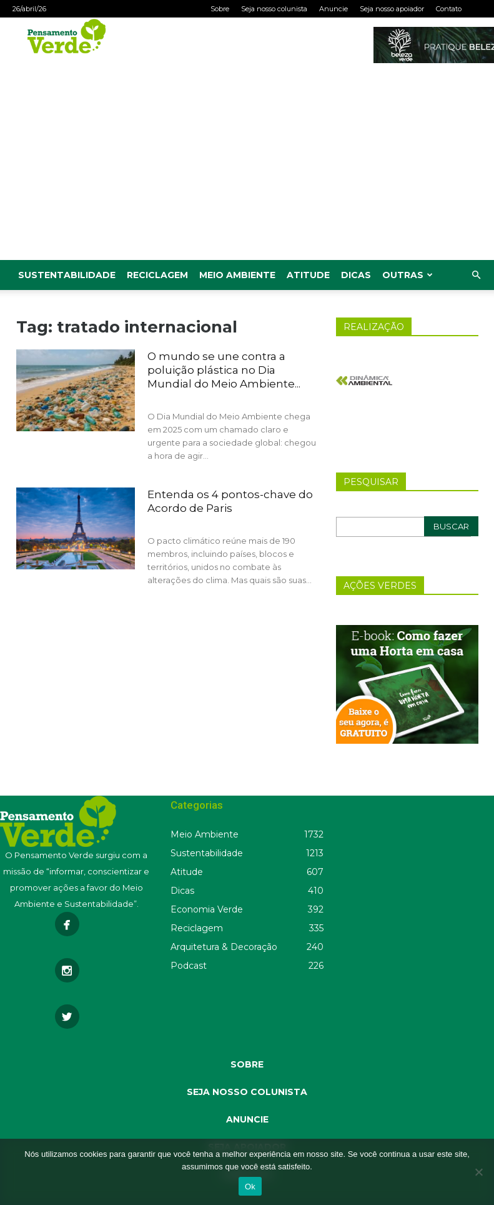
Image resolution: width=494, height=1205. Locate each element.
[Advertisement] (247, 166)
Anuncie (333, 8)
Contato (449, 8)
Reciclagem (157, 275)
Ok (250, 1186)
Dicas (356, 275)
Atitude (308, 275)
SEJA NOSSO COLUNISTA (247, 1092)
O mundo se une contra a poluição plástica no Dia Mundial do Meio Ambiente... (223, 370)
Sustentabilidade (67, 275)
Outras (407, 275)
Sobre (219, 8)
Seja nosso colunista (274, 8)
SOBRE (247, 1064)
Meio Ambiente (237, 275)
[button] (476, 275)
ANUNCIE (247, 1119)
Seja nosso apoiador (392, 8)
